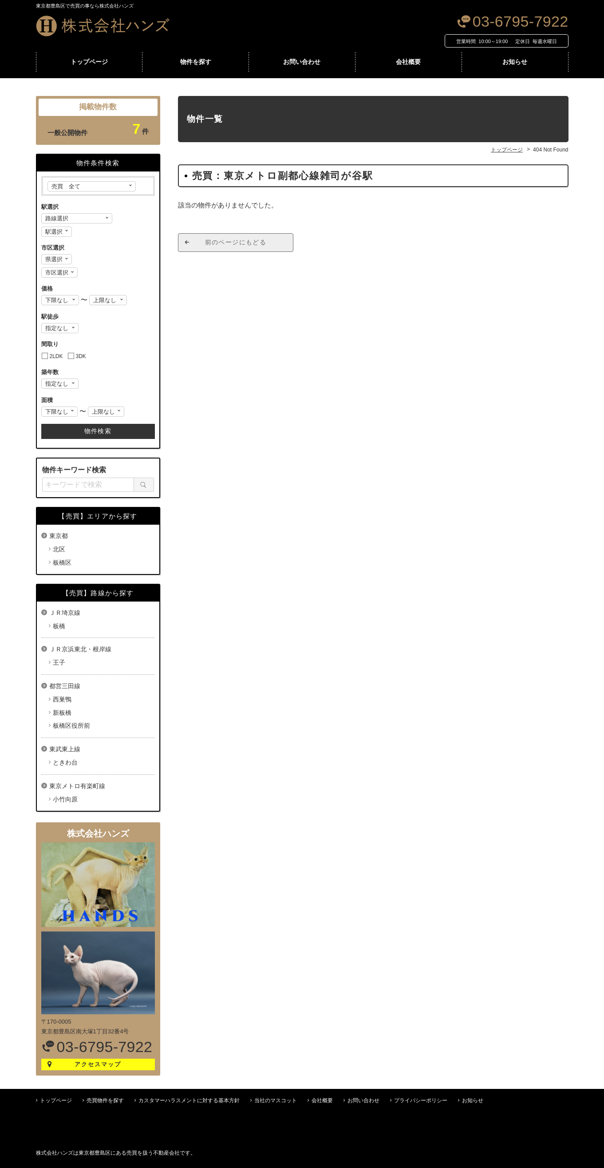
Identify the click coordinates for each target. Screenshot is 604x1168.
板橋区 (62, 562)
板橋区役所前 (71, 725)
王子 (59, 662)
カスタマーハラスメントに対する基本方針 (189, 1100)
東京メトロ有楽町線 (77, 785)
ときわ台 (65, 762)
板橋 (59, 626)
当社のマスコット (275, 1100)
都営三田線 (64, 686)
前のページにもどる (236, 242)
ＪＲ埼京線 (64, 612)
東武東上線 (64, 749)
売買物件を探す (105, 1100)
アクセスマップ (98, 1064)
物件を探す (195, 61)
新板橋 (62, 712)
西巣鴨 (62, 699)
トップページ (89, 61)
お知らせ (514, 61)
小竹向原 (65, 799)
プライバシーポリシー (420, 1100)
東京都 (58, 535)
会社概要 (408, 61)
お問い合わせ (301, 61)
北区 (59, 549)
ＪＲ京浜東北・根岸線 (80, 649)
